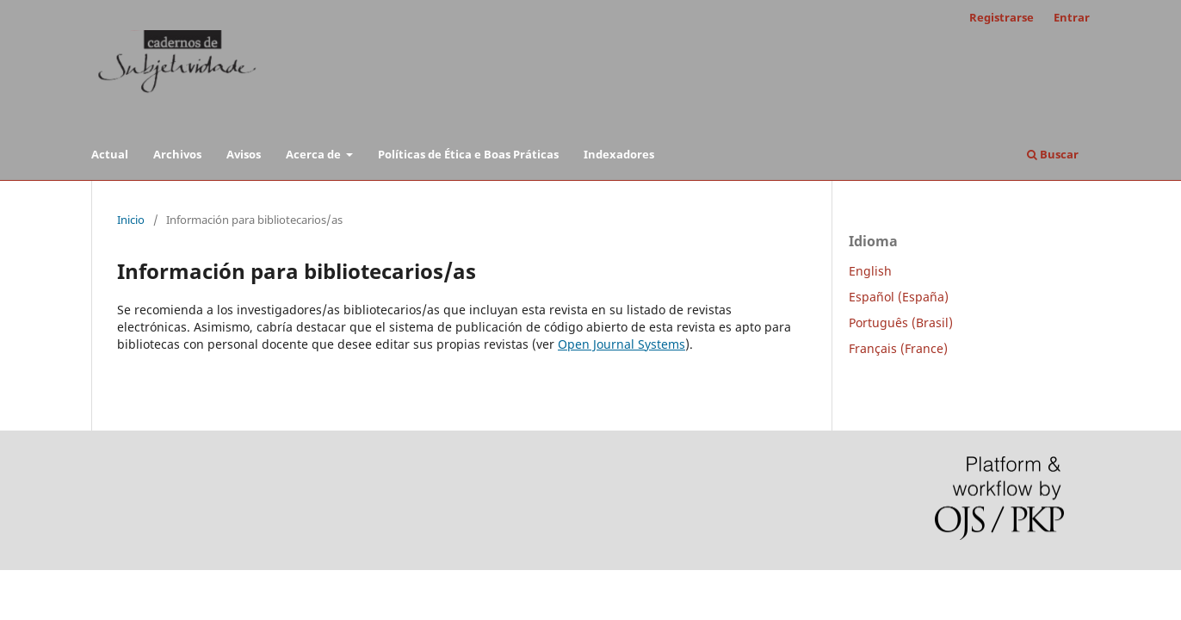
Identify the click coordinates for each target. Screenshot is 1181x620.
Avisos (243, 154)
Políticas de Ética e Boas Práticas (468, 154)
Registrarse (1001, 17)
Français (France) (898, 348)
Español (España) (899, 296)
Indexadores (619, 154)
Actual (109, 154)
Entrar (1072, 17)
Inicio (131, 219)
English (870, 271)
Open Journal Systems (621, 344)
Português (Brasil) (901, 322)
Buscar (1053, 154)
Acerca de (314, 154)
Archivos (177, 154)
